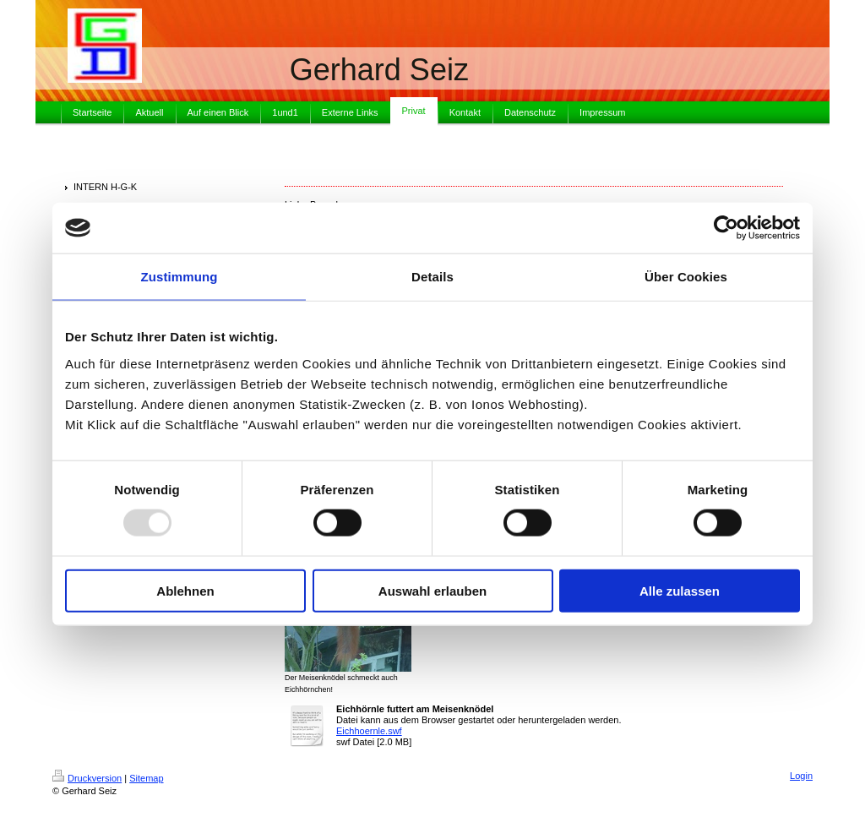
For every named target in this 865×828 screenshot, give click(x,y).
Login (801, 776)
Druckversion (87, 778)
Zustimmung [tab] (179, 277)
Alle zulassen (679, 590)
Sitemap (146, 778)
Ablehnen (185, 590)
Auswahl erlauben (432, 590)
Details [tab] (432, 277)
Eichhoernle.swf (369, 731)
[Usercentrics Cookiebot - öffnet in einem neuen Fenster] (726, 228)
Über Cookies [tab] (686, 277)
